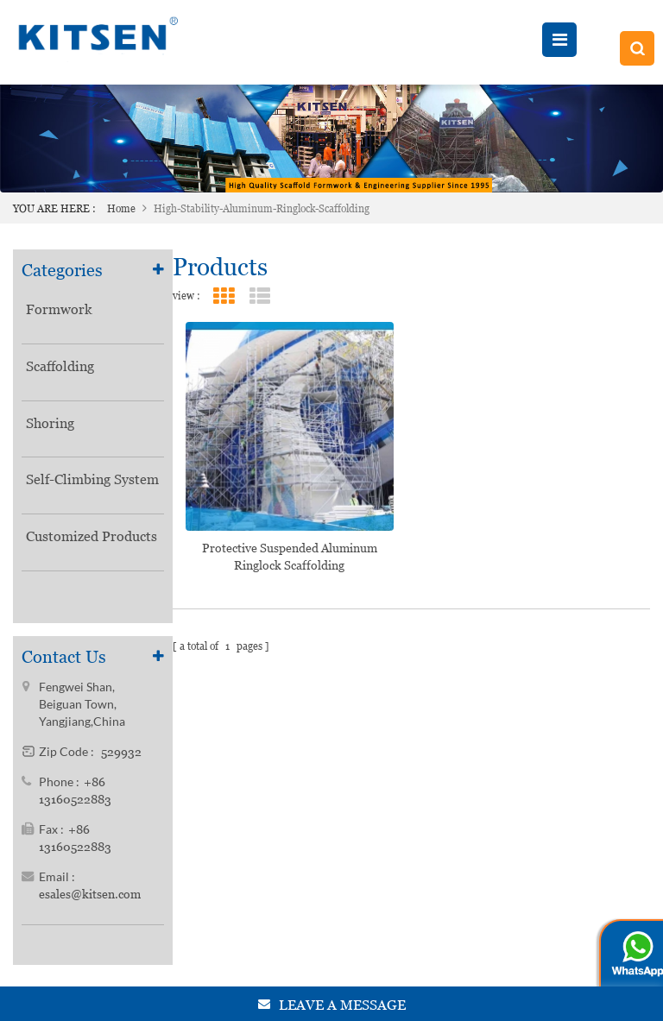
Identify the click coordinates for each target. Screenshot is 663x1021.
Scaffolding (60, 366)
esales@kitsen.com (90, 898)
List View (260, 296)
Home (121, 209)
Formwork (59, 309)
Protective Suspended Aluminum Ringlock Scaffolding (289, 556)
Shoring (50, 423)
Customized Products (91, 536)
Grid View (224, 296)
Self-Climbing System (92, 480)
